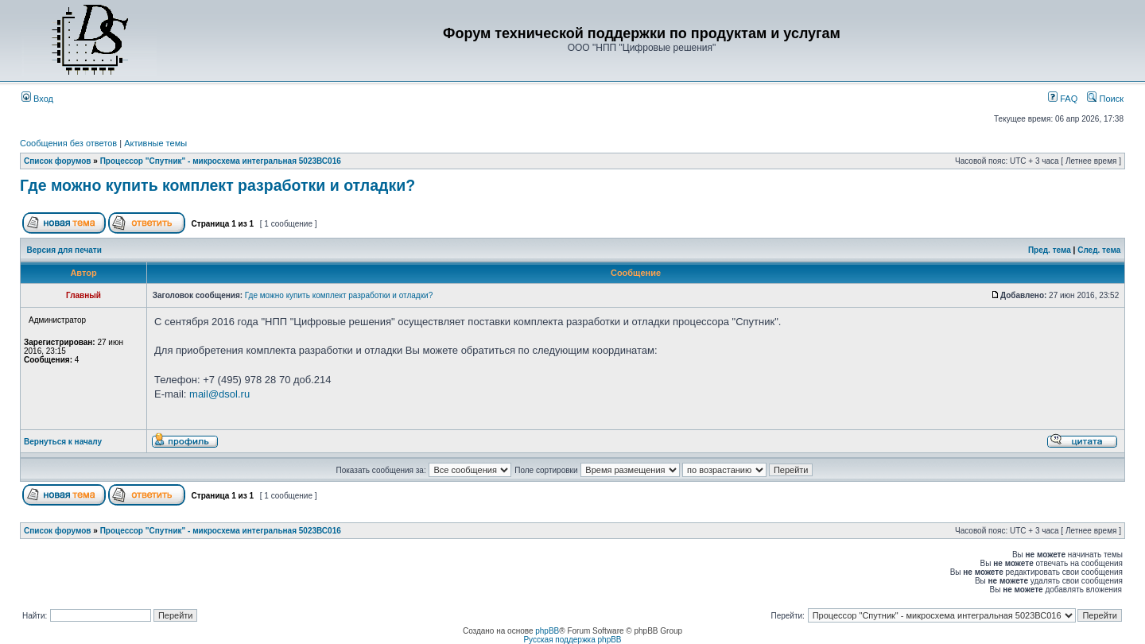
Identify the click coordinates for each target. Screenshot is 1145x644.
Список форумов (57, 161)
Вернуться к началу (63, 441)
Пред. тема (1049, 250)
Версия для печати (64, 250)
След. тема (1098, 250)
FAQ (1062, 98)
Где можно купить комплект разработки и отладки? (217, 185)
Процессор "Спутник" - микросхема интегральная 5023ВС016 (220, 161)
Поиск (1105, 98)
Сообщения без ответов (68, 143)
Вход (37, 98)
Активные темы (155, 143)
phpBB (547, 631)
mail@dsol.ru (219, 394)
